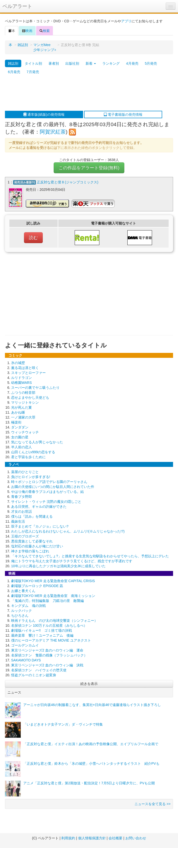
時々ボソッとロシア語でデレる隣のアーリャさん (49, 481)
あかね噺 (18, 412)
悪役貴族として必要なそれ (32, 541)
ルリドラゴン (21, 377)
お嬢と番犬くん (23, 590)
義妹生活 (18, 521)
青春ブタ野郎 (21, 496)
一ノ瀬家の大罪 (23, 417)
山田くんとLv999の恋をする (33, 451)
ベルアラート (17, 6)
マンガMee (41, 45)
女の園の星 (19, 437)
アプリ (126, 21)
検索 (44, 31)
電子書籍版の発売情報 (123, 114)
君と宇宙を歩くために (28, 456)
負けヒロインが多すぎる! (30, 476)
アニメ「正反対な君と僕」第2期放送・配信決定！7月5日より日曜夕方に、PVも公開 (89, 783)
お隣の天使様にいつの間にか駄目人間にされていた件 (52, 486)
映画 (27, 31)
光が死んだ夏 (21, 407)
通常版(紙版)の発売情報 (43, 114)
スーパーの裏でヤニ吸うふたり (35, 387)
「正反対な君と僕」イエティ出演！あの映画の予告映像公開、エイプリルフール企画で (90, 743)
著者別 (53, 63)
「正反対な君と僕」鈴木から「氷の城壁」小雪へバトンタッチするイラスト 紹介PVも (91, 763)
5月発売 (151, 63)
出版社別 (72, 63)
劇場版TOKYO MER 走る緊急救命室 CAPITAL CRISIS (53, 580)
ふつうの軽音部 (23, 392)
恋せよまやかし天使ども (30, 397)
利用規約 (68, 838)
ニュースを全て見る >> (152, 803)
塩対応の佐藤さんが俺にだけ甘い (37, 546)
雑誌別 (23, 45)
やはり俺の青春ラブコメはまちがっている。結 (47, 491)
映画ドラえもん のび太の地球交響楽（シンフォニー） (54, 620)
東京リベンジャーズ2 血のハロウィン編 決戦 (47, 665)
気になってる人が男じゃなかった (37, 442)
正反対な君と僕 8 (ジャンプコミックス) (67, 182)
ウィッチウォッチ (25, 432)
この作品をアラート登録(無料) (89, 167)
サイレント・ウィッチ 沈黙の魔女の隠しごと (46, 501)
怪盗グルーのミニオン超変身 (33, 675)
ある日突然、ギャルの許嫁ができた (39, 506)
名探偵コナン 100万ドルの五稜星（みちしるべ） (49, 625)
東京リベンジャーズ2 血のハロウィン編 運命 (47, 650)
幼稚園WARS (21, 382)
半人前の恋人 (21, 447)
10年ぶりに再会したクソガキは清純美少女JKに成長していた (58, 565)
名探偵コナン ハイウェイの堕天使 (39, 670)
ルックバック (21, 610)
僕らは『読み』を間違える (32, 516)
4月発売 (132, 63)
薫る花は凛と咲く (25, 367)
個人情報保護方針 (92, 838)
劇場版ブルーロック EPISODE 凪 (37, 585)
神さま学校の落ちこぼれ (30, 551)
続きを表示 (89, 683)
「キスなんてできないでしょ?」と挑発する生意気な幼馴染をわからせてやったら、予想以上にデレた (90, 556)
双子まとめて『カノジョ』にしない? (39, 526)
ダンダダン (19, 427)
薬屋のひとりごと (25, 471)
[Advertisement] (87, 93)
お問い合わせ (135, 838)
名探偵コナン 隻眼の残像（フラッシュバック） (49, 655)
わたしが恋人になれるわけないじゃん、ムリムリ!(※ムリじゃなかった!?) (68, 531)
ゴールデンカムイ (25, 645)
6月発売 (14, 72)
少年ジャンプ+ (44, 50)
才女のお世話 (21, 511)
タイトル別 (33, 63)
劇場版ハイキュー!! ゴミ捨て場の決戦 (41, 630)
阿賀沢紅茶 (53, 132)
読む (33, 237)
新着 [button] (91, 63)
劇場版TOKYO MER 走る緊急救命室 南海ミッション (53, 595)
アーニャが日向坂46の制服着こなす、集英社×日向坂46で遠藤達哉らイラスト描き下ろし (92, 704)
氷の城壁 (18, 362)
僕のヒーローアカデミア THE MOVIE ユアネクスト (51, 640)
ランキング (111, 63)
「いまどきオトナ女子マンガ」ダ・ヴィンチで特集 (63, 724)
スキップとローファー (28, 372)
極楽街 (16, 422)
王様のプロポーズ (25, 536)
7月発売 (33, 72)
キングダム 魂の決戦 (28, 605)
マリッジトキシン (25, 402)
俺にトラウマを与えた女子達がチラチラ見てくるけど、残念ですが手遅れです (71, 561)
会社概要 (115, 838)
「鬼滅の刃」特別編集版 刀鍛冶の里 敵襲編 (47, 600)
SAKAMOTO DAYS (26, 660)
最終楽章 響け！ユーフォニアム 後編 (42, 635)
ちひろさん (19, 615)
